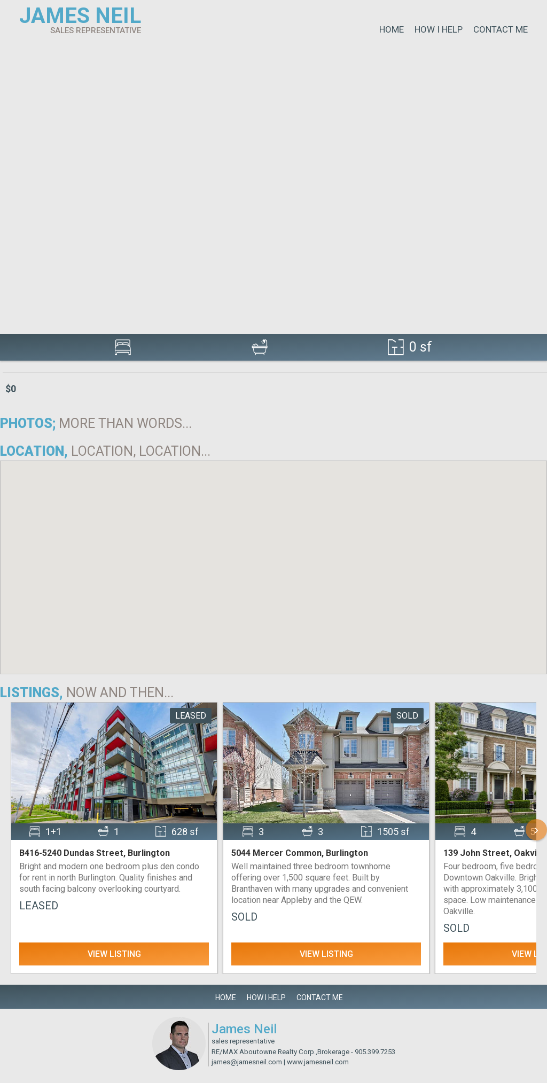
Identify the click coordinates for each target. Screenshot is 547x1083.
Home (391, 29)
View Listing (114, 954)
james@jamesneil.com (247, 1062)
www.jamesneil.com (318, 1062)
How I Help (439, 29)
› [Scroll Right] (536, 829)
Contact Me (500, 29)
